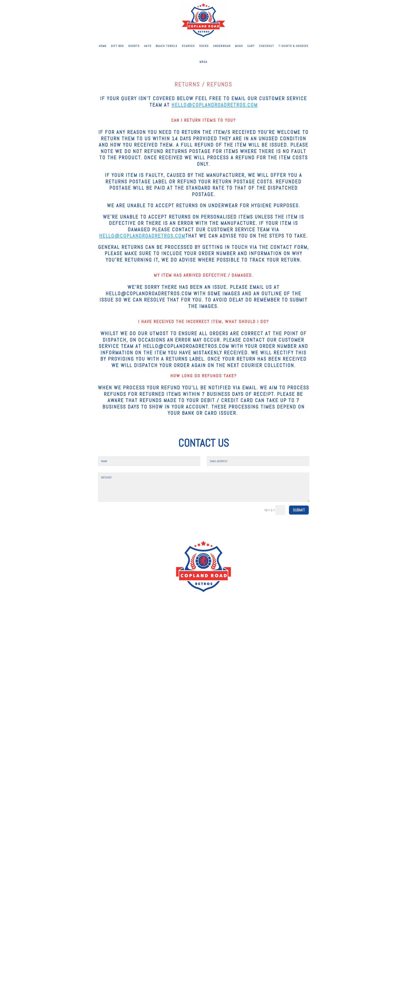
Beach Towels (166, 46)
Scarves (188, 46)
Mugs (239, 46)
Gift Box (117, 46)
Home (103, 46)
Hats (147, 46)
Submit (299, 510)
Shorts (134, 46)
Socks (204, 46)
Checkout (266, 46)
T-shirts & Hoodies (293, 46)
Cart (251, 46)
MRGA (203, 62)
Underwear (222, 46)
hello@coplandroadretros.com (215, 105)
